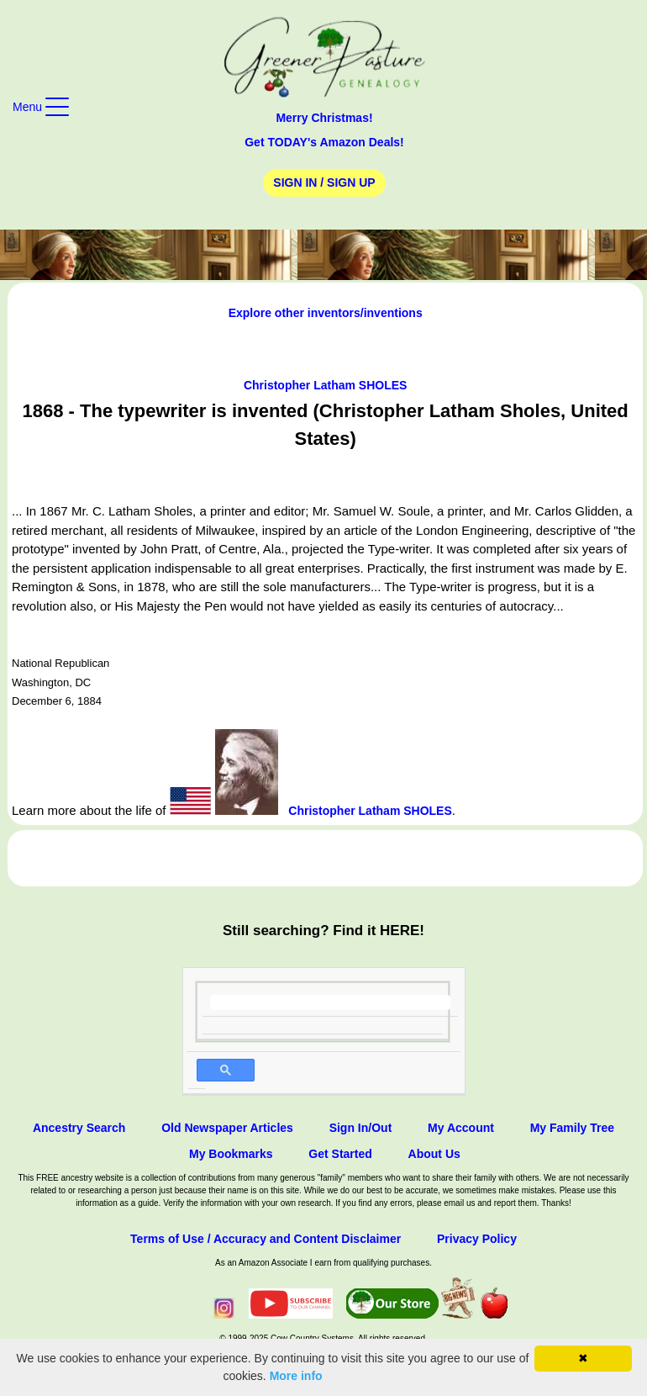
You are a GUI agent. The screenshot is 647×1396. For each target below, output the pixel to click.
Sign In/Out (360, 1127)
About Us (434, 1154)
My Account (461, 1127)
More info (296, 1376)
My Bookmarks (231, 1154)
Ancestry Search (79, 1127)
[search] (330, 1002)
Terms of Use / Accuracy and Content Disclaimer (265, 1238)
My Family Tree (572, 1127)
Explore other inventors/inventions (326, 313)
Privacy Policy (477, 1238)
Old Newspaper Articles (227, 1127)
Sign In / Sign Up (324, 182)
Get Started (339, 1154)
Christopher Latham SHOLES (325, 385)
